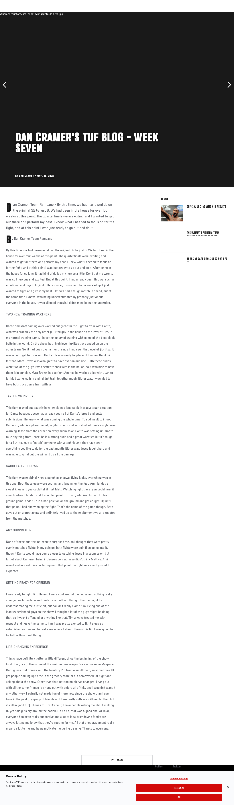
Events (10, 13)
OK (179, 797)
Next (228, 85)
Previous (6, 85)
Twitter (177, 766)
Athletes (41, 13)
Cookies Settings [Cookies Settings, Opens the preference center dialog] (179, 779)
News (55, 13)
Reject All (179, 788)
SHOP (212, 13)
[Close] (228, 787)
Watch (178, 13)
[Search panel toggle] (222, 14)
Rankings (25, 13)
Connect (164, 13)
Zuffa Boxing (196, 13)
